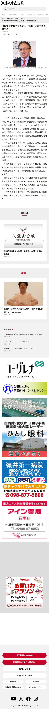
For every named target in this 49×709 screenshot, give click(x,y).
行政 (16, 34)
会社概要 (13, 682)
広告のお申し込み (24, 675)
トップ (4, 14)
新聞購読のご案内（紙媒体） (24, 662)
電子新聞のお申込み (24, 655)
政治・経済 (13, 14)
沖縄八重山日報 (7, 19)
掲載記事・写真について (13, 687)
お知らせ (7, 329)
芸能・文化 (31, 14)
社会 (22, 14)
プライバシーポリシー (36, 687)
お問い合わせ (24, 669)
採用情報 (36, 682)
